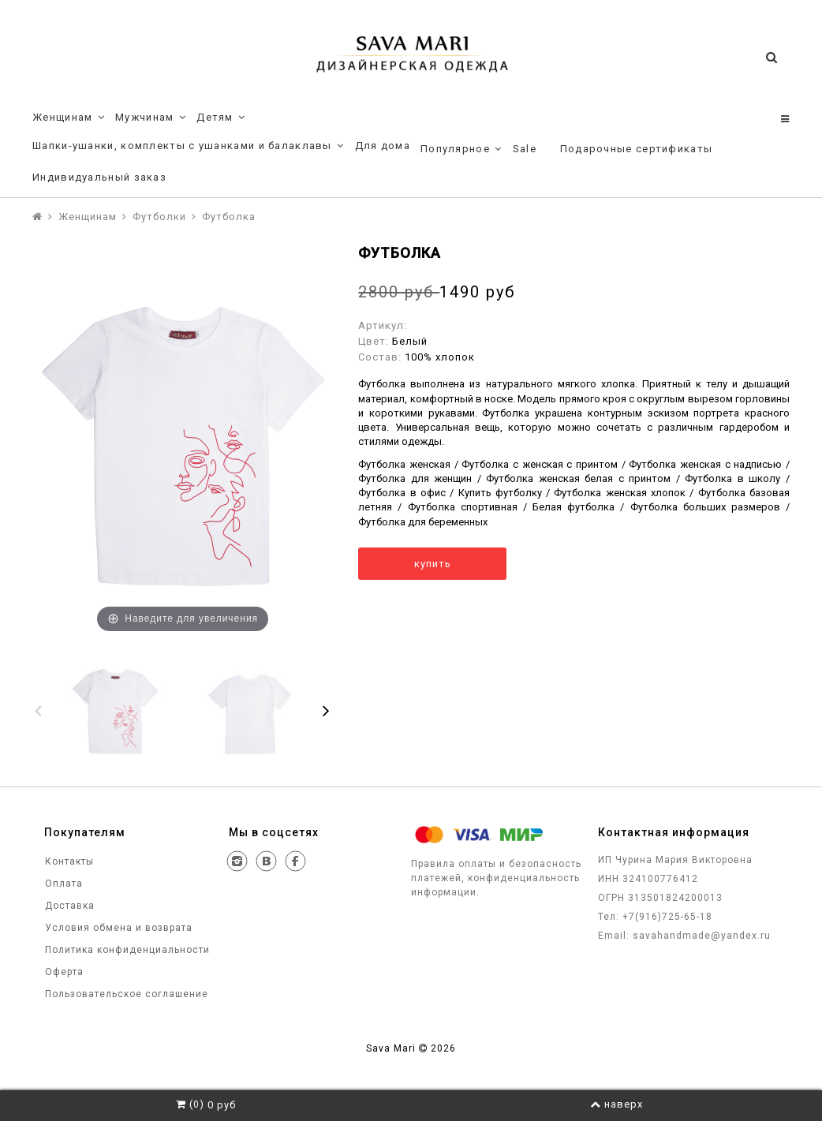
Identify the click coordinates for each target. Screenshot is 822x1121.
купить (432, 564)
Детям (220, 117)
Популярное (461, 149)
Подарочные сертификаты (636, 149)
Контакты (68, 861)
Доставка (68, 905)
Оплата (62, 883)
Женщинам (68, 117)
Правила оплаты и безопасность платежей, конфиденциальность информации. (496, 878)
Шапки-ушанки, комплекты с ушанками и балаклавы (188, 146)
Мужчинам (150, 117)
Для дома (382, 145)
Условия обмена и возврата (117, 927)
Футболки (159, 216)
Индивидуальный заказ (99, 177)
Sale (524, 149)
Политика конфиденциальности (126, 949)
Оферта (63, 971)
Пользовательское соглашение (125, 994)
